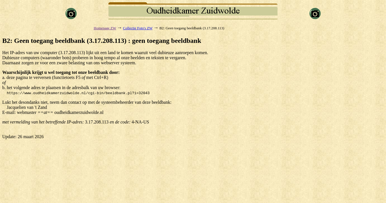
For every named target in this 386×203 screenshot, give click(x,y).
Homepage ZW (105, 28)
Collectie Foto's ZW (138, 28)
